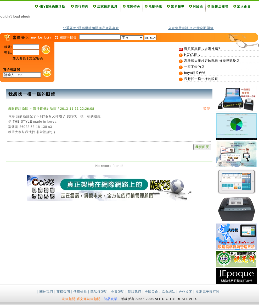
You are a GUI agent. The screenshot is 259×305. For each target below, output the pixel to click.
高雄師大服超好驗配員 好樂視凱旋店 (212, 61)
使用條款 (80, 291)
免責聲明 (118, 291)
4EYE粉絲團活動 (52, 6)
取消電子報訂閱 (207, 291)
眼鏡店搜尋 (219, 6)
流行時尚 (81, 6)
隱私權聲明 (99, 291)
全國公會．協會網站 (160, 291)
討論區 (198, 6)
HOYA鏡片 (192, 55)
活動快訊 (155, 6)
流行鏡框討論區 (45, 109)
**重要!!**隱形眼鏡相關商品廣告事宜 (91, 28)
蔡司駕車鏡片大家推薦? (202, 49)
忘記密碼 (36, 58)
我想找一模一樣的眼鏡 (201, 79)
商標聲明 (63, 291)
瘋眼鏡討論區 (18, 109)
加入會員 (244, 6)
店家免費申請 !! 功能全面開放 (190, 28)
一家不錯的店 (194, 67)
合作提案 (185, 291)
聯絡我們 (134, 291)
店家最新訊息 (107, 6)
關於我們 (46, 291)
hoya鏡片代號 (195, 73)
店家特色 (133, 6)
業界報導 (177, 6)
